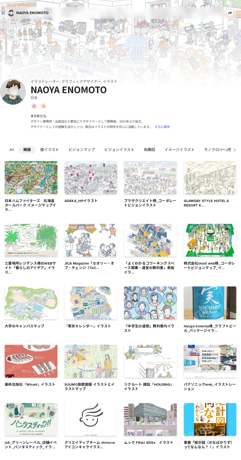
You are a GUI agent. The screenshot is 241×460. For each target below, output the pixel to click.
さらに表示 (162, 126)
